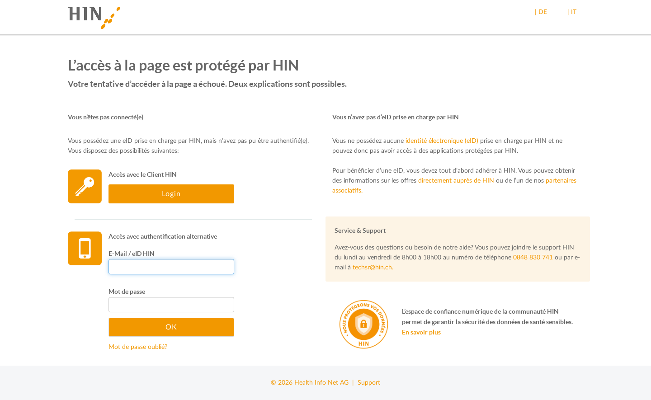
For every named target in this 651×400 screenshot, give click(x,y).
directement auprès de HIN (456, 181)
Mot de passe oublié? (137, 347)
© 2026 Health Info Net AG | (314, 383)
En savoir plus (421, 332)
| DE (541, 12)
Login (171, 194)
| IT (571, 12)
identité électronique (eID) (442, 141)
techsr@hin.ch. (373, 267)
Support (369, 383)
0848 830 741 (533, 257)
